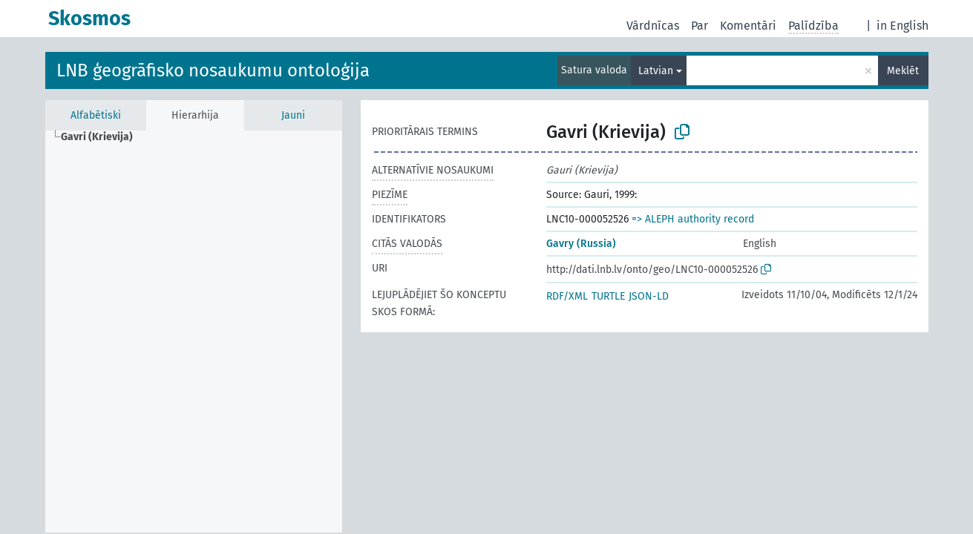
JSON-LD (649, 296)
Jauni (293, 115)
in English (902, 26)
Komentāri (748, 26)
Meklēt (903, 71)
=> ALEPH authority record (693, 219)
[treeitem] (103, 137)
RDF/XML (567, 296)
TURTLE (608, 296)
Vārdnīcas (652, 26)
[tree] (193, 332)
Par (699, 26)
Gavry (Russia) (581, 243)
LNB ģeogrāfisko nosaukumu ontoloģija (213, 70)
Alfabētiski (96, 115)
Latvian (655, 71)
